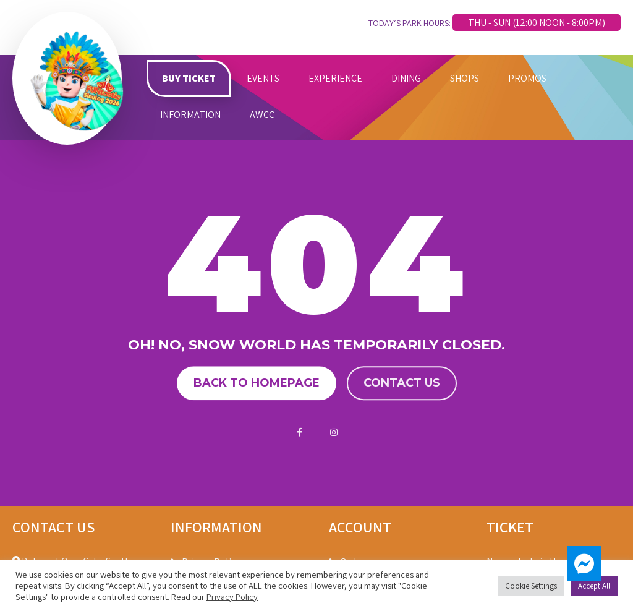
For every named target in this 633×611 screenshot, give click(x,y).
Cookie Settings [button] (531, 586)
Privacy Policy (232, 596)
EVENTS (263, 78)
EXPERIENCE (335, 78)
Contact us (401, 383)
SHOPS (464, 78)
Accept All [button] (594, 586)
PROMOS (527, 78)
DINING (406, 78)
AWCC (262, 114)
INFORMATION (190, 114)
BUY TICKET (189, 78)
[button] (584, 563)
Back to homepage (256, 383)
